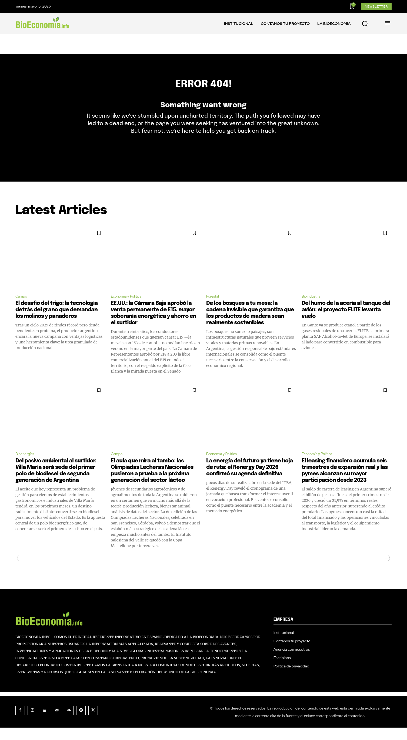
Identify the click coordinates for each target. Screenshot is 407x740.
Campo (22, 307)
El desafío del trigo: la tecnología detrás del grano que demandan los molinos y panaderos (56, 321)
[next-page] (387, 571)
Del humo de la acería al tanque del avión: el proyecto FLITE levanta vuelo (346, 321)
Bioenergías (26, 465)
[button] (365, 24)
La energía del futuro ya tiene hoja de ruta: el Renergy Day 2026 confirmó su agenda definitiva (249, 479)
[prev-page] (19, 571)
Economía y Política (129, 307)
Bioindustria (313, 307)
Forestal (214, 307)
